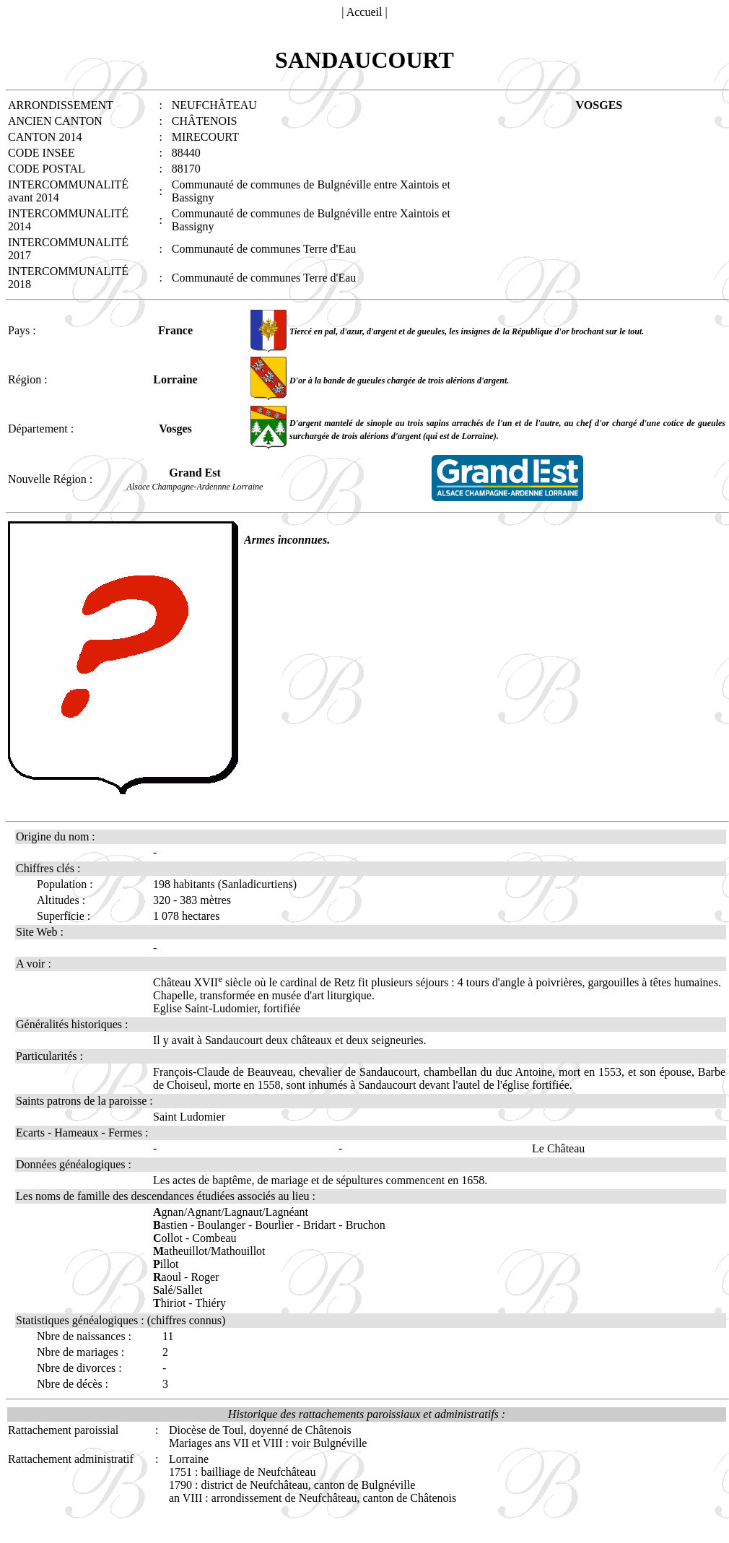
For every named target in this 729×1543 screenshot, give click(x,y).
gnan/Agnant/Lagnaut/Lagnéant (230, 1212)
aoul (167, 1277)
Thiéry (210, 1303)
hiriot (169, 1303)
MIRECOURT (205, 137)
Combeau (214, 1238)
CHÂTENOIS (204, 121)
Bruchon (365, 1225)
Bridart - (324, 1225)
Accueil (364, 12)
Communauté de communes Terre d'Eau (264, 249)
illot (166, 1264)
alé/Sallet (177, 1290)
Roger (205, 1277)
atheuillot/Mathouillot (209, 1251)
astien (170, 1225)
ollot (168, 1238)
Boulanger (221, 1225)
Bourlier (274, 1225)
